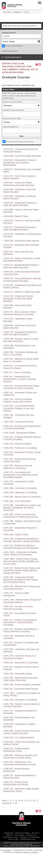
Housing (23, 837)
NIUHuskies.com (27, 839)
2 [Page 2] (10, 800)
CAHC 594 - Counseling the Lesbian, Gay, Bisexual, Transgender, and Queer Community (22, 507)
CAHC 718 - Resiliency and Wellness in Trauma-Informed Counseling (20, 630)
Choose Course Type (11, 118)
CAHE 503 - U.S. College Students (19, 737)
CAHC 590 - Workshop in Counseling (20, 492)
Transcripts (19, 835)
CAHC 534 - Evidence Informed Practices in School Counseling (22, 438)
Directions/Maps (22, 833)
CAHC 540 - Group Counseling (17, 444)
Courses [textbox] (6, 36)
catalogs (7, 850)
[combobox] (21, 26)
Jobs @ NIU (13, 839)
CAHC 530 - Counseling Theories (18, 422)
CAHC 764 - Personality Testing (18, 674)
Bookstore (9, 833)
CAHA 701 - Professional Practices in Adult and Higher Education (19, 228)
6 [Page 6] (22, 800)
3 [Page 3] (13, 800)
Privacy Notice (27, 844)
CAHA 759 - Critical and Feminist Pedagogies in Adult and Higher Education (18, 298)
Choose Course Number (13, 110)
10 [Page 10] (34, 800)
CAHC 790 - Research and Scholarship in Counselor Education (21, 705)
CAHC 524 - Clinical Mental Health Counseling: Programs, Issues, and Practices (18, 408)
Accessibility (34, 837)
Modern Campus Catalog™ (27, 852)
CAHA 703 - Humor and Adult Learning (21, 241)
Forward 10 (7, 803)
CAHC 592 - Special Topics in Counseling (22, 497)
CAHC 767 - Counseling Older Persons (21, 689)
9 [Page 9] (30, 800)
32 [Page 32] (16, 803)
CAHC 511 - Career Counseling (17, 372)
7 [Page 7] (24, 800)
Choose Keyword (10, 127)
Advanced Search (10, 51)
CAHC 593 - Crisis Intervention (17, 501)
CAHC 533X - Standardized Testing (19, 433)
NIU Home (7, 12)
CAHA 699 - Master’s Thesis (16, 216)
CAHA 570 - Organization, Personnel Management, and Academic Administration (19, 162)
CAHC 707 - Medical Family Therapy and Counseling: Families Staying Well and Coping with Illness (21, 570)
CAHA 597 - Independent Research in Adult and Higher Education (20, 204)
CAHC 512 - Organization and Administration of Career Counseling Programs (19, 378)
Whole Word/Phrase (14, 46)
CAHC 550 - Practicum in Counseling (20, 448)
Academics (17, 12)
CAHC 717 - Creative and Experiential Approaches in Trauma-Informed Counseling (20, 622)
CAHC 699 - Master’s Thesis (16, 534)
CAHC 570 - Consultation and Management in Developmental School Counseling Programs (20, 474)
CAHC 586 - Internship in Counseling (20, 488)
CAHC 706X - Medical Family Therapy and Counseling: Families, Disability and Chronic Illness (21, 561)
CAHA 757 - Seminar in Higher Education (22, 292)
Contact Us (31, 835)
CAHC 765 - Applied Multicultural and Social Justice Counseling (20, 679)
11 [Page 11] (37, 800)
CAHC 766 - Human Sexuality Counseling (22, 684)
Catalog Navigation (12, 57)
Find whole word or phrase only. (19, 142)
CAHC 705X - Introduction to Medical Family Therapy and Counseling (20, 553)
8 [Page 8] (27, 800)
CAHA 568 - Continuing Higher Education (22, 156)
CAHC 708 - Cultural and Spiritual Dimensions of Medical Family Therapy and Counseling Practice (20, 579)
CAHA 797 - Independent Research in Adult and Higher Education (20, 333)
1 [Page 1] (7, 800)
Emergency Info (10, 837)
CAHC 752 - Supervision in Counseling (21, 662)
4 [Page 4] (16, 800)
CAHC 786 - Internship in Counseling (20, 700)
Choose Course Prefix (12, 102)
